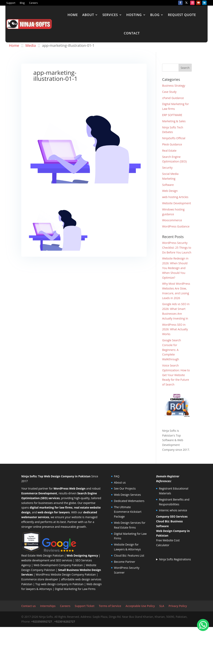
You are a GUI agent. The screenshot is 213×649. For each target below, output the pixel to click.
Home (73, 15)
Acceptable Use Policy (140, 606)
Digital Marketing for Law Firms (75, 589)
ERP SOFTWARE (172, 115)
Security (167, 167)
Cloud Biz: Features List (129, 555)
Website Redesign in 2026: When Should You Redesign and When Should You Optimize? (175, 267)
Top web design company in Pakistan (59, 584)
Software (168, 185)
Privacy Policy (178, 606)
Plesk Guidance (172, 144)
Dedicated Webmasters (129, 501)
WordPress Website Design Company (60, 574)
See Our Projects (125, 488)
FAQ (116, 476)
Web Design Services (127, 495)
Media (30, 45)
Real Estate (169, 150)
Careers (33, 3)
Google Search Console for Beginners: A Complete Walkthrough (171, 349)
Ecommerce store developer (39, 579)
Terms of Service (110, 606)
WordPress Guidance (175, 226)
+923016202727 (64, 621)
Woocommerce (172, 220)
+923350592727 (41, 621)
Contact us (28, 606)
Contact (132, 33)
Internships (48, 606)
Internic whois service (173, 510)
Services (110, 15)
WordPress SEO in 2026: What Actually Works (175, 329)
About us (120, 482)
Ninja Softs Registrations (175, 559)
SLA (161, 606)
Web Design (170, 191)
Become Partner (124, 562)
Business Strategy (173, 85)
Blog (22, 3)
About (88, 15)
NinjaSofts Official (173, 138)
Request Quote (182, 15)
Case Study (169, 92)
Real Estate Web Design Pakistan (42, 555)
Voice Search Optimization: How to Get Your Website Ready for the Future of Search (176, 375)
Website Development (176, 203)
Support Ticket (84, 606)
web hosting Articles (175, 197)
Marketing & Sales (174, 121)
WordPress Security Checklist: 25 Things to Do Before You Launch (176, 247)
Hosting (134, 15)
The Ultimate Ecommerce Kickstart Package (127, 512)
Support (10, 3)
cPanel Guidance (173, 98)
